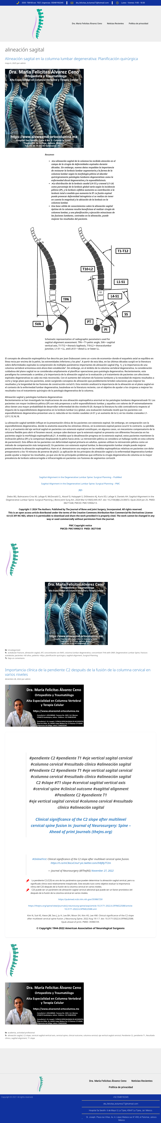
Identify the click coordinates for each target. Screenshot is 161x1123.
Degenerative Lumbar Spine (128, 652)
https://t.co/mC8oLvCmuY (65, 863)
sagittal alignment (74, 655)
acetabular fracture (16, 652)
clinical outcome (76, 1035)
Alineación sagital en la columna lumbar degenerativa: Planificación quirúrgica (71, 58)
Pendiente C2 (127, 1035)
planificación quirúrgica (56, 655)
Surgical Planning (90, 655)
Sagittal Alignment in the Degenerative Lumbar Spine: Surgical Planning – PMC (80, 483)
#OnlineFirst (39, 859)
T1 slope (31, 1038)
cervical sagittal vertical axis (43, 1035)
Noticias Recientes (115, 23)
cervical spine (62, 1035)
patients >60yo (38, 655)
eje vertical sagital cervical (110, 1035)
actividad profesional (26, 1032)
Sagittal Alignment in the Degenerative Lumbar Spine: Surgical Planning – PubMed (80, 477)
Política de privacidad (138, 23)
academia (12, 1032)
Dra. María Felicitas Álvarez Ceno (87, 23)
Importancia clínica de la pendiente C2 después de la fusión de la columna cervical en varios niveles (77, 672)
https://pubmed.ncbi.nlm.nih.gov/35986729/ (80, 899)
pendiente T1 (139, 1035)
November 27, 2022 (102, 870)
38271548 (96, 528)
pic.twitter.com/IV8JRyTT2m (95, 863)
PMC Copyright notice (80, 525)
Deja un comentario (16, 658)
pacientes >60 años (23, 655)
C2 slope (27, 1035)
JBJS (80, 490)
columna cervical (90, 1035)
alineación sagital (32, 652)
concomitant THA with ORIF (103, 652)
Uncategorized (14, 650)
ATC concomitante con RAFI (52, 652)
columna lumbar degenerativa (78, 652)
